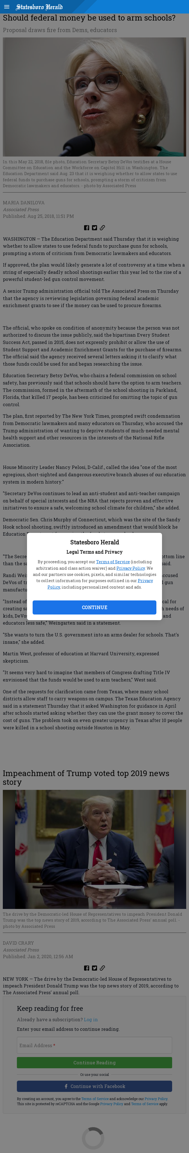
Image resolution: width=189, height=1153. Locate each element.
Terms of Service (113, 561)
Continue (94, 607)
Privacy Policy (130, 568)
